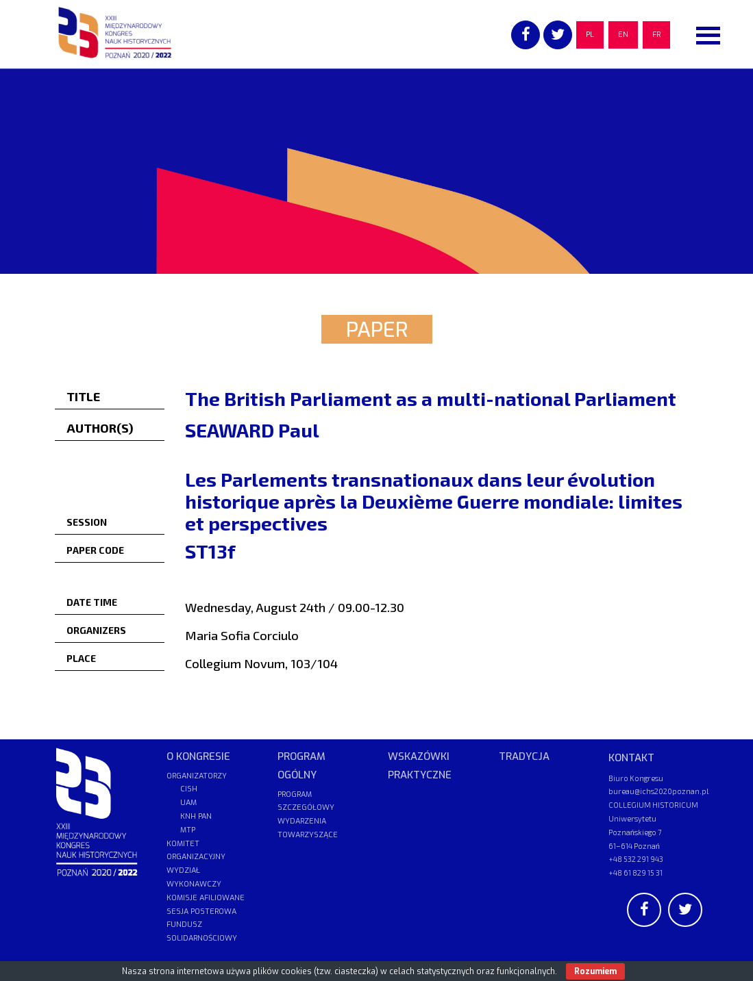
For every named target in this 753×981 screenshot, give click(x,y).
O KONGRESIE (198, 756)
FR (656, 34)
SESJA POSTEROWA (201, 911)
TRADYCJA (524, 756)
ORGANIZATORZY (196, 776)
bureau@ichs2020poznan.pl (658, 791)
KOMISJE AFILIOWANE (205, 898)
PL (590, 34)
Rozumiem (595, 971)
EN (623, 34)
